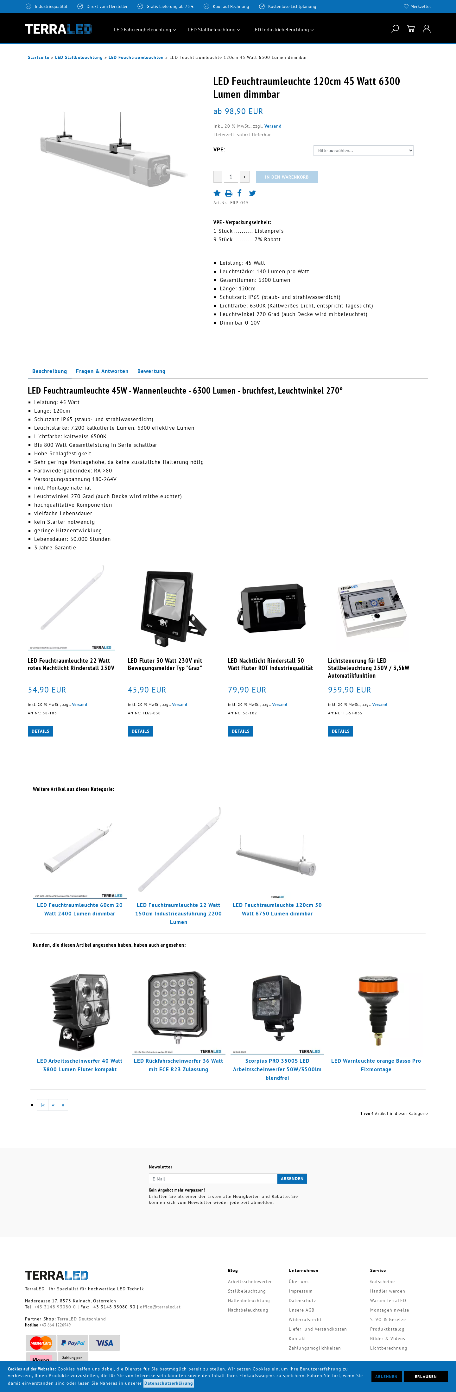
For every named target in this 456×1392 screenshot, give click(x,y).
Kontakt (297, 1338)
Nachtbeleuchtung (248, 1310)
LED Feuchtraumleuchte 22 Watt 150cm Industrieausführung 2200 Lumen (178, 914)
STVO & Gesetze (388, 1319)
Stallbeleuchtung (247, 1291)
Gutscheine (382, 1281)
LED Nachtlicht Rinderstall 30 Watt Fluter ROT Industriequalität (270, 664)
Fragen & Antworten (102, 371)
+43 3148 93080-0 (55, 1307)
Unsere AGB (301, 1310)
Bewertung (151, 371)
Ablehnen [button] (386, 1376)
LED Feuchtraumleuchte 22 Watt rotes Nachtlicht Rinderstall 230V (71, 664)
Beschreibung (49, 371)
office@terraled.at (160, 1307)
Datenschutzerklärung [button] (168, 1383)
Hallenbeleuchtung (249, 1300)
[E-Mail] (213, 1179)
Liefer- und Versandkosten (318, 1329)
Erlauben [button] (426, 1376)
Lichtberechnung (389, 1348)
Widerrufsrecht (305, 1319)
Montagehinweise (389, 1310)
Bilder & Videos (387, 1338)
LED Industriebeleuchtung (280, 29)
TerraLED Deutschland (81, 1319)
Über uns (299, 1281)
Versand (273, 126)
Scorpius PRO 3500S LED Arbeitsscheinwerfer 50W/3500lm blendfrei (277, 1069)
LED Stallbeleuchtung (212, 29)
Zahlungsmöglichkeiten (315, 1348)
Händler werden (387, 1291)
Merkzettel (420, 6)
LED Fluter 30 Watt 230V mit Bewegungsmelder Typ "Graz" (165, 664)
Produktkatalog (387, 1329)
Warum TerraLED (388, 1300)
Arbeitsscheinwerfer (250, 1281)
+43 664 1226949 (55, 1325)
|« (43, 1104)
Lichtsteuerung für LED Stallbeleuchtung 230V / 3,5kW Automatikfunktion (368, 667)
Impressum (301, 1291)
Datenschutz (302, 1300)
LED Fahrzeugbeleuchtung (142, 29)
